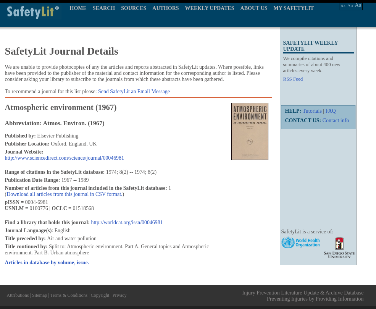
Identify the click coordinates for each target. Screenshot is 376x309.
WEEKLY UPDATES (209, 8)
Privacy (120, 295)
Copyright (100, 295)
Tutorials (312, 111)
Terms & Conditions (68, 295)
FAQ (331, 111)
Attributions (18, 295)
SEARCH (104, 8)
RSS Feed (293, 79)
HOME (78, 8)
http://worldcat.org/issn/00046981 (127, 222)
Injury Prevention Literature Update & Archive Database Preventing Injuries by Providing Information (303, 296)
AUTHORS (165, 8)
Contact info (336, 120)
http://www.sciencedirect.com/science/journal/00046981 (64, 158)
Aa (342, 5)
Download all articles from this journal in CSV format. (64, 194)
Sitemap (39, 295)
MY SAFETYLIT (294, 8)
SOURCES (133, 8)
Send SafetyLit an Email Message (134, 91)
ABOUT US (254, 8)
